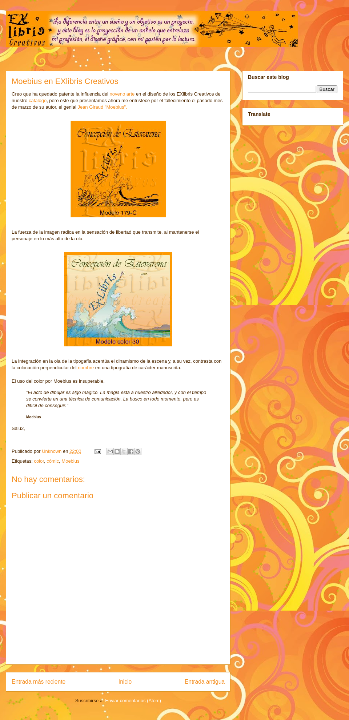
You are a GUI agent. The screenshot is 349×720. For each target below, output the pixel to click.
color (39, 461)
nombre (86, 367)
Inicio (125, 682)
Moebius (70, 461)
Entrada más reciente (38, 682)
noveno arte (122, 94)
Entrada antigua (205, 682)
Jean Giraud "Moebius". (102, 107)
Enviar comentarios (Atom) (133, 700)
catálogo (38, 100)
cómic (53, 461)
